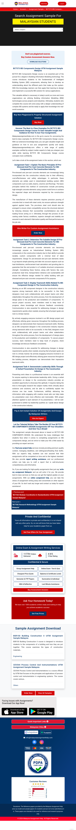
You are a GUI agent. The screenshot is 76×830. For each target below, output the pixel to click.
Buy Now (38, 122)
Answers (23, 9)
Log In (62, 3)
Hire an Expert (38, 418)
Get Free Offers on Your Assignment (38, 532)
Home (15, 9)
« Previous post (38, 495)
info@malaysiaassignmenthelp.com (38, 738)
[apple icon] (14, 712)
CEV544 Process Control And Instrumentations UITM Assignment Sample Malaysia (38, 666)
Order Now (44, 3)
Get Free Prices (38, 614)
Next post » (34, 504)
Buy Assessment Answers (38, 590)
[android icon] (42, 712)
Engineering (17, 656)
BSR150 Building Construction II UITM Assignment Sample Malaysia (38, 637)
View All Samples (45, 693)
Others (15, 685)
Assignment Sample (36, 9)
